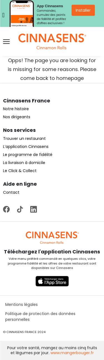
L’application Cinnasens (26, 146)
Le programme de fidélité (27, 154)
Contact (11, 192)
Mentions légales (21, 304)
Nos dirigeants (16, 117)
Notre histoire (16, 109)
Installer (83, 10)
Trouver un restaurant (24, 138)
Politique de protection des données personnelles (40, 316)
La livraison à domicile (24, 162)
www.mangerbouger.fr (72, 353)
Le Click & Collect (20, 170)
